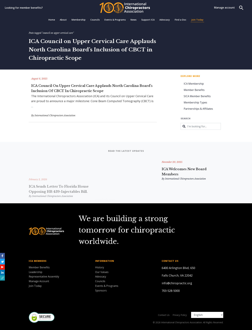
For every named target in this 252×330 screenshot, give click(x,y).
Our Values (101, 272)
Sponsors (101, 290)
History (99, 267)
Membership (79, 19)
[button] (2, 278)
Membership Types (195, 102)
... (32, 106)
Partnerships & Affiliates (198, 108)
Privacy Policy (180, 315)
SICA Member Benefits (197, 96)
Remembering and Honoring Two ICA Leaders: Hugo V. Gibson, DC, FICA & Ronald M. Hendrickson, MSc (125, 177)
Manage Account (39, 281)
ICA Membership (194, 83)
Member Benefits (194, 90)
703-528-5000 (171, 291)
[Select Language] (207, 315)
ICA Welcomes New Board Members (184, 171)
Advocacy (164, 19)
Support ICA (148, 19)
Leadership (35, 272)
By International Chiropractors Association (53, 115)
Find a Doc (180, 19)
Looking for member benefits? (24, 7)
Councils (95, 19)
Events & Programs (115, 19)
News (133, 19)
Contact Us (164, 315)
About (63, 19)
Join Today (197, 19)
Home (51, 19)
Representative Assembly (44, 276)
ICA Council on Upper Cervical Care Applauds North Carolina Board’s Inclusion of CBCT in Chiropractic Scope (92, 88)
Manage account (224, 7)
